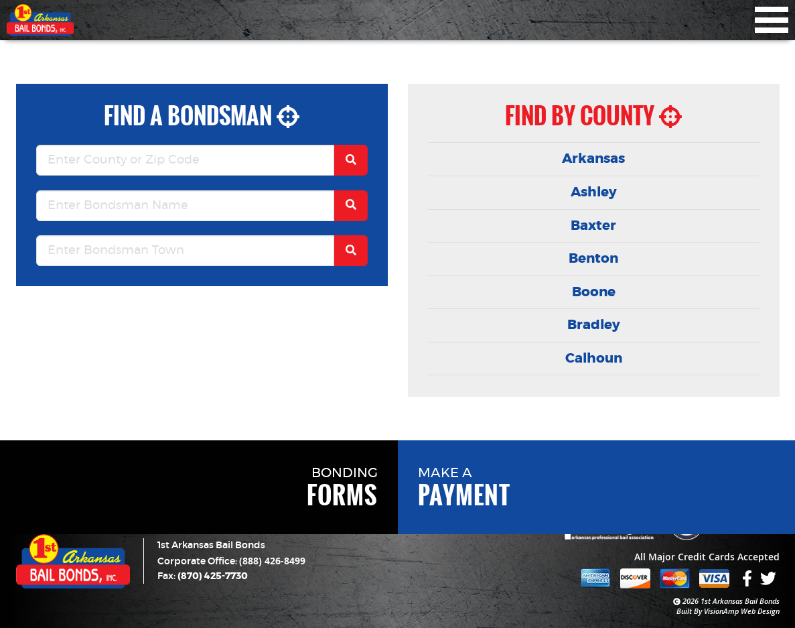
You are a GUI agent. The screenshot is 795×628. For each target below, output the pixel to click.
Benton (593, 258)
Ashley (594, 192)
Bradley (593, 325)
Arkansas (593, 159)
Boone (594, 292)
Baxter (593, 226)
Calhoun (593, 358)
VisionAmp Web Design (742, 611)
